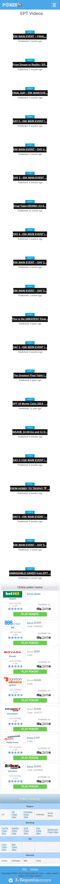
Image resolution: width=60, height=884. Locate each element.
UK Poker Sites (14, 814)
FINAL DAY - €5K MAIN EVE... (30, 93)
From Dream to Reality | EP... (30, 64)
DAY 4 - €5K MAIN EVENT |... (30, 234)
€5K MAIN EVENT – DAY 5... (30, 545)
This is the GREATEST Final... (30, 319)
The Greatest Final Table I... (30, 375)
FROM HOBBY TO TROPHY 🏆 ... (30, 488)
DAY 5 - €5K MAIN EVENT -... (30, 516)
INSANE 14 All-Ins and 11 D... (30, 432)
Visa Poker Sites (38, 831)
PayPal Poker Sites (5, 831)
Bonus (30, 623)
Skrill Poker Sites (26, 831)
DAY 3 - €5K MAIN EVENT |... (30, 347)
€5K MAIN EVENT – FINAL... (30, 36)
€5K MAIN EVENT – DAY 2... (30, 262)
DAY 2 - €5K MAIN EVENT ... (30, 177)
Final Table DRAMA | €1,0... (30, 206)
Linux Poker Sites (4, 847)
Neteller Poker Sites (15, 831)
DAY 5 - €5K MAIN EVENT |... (30, 121)
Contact (34, 869)
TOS (24, 869)
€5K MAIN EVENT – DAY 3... (30, 290)
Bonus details (33, 594)
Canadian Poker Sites (28, 814)
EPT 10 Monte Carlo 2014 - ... (29, 403)
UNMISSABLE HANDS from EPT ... (30, 573)
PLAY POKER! (30, 614)
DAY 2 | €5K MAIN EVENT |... (30, 460)
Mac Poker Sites (14, 847)
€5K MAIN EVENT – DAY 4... (30, 149)
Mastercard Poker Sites (53, 830)
